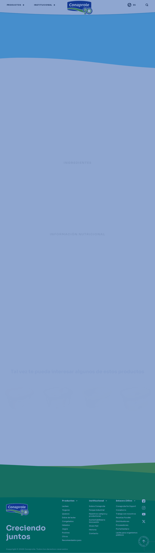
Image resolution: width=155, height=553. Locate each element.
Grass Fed (93, 526)
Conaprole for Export (126, 506)
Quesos (65, 514)
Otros (65, 536)
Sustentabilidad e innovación (97, 521)
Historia (92, 530)
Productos (68, 500)
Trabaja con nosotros (126, 514)
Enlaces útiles (124, 500)
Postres (66, 533)
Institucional (96, 500)
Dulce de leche (69, 517)
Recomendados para (71, 540)
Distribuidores (122, 521)
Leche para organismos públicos (126, 534)
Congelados (68, 521)
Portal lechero (122, 529)
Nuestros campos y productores (98, 515)
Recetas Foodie (123, 517)
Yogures (66, 510)
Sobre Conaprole (97, 506)
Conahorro (121, 510)
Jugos (65, 529)
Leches (65, 506)
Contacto (93, 533)
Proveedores (122, 525)
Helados (66, 525)
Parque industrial (96, 510)
